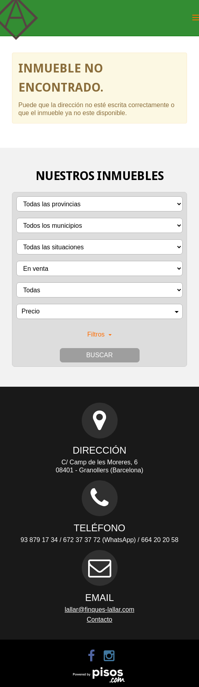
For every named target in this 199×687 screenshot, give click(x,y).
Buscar (99, 355)
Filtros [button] (99, 334)
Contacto (99, 619)
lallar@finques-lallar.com (99, 609)
